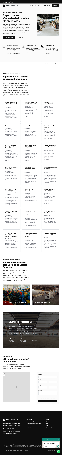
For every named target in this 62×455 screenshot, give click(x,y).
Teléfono (51, 379)
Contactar (55, 5)
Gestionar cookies (55, 1)
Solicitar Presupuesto (9, 37)
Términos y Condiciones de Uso (48, 398)
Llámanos (20, 37)
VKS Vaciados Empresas (10, 5)
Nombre (40, 374)
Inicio (31, 5)
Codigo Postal (41, 385)
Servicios (37, 5)
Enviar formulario (48, 400)
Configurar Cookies (50, 431)
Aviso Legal (48, 421)
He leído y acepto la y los (48, 397)
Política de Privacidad (52, 396)
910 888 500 (46, 5)
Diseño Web (50, 450)
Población (51, 385)
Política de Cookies (50, 423)
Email (39, 379)
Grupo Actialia (56, 450)
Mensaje (40, 390)
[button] (16, 387)
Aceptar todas (46, 1)
